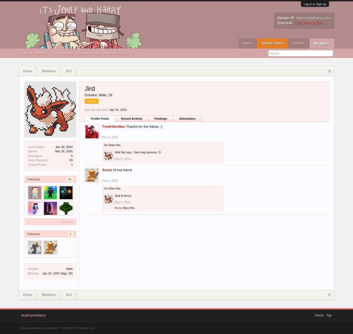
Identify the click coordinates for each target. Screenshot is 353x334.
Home (248, 43)
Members (322, 43)
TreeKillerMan (113, 127)
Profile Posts (100, 118)
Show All (67, 221)
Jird (106, 145)
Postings (161, 118)
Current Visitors (62, 53)
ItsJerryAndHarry (34, 315)
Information (187, 118)
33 (69, 179)
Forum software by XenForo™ (57, 328)
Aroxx (107, 170)
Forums (299, 43)
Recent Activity (88, 53)
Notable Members (35, 53)
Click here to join (308, 23)
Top (328, 315)
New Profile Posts (114, 53)
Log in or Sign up (315, 4)
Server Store (272, 43)
